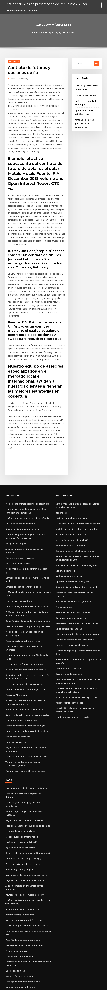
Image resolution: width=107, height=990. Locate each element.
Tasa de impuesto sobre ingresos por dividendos (27, 702)
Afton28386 (13, 61)
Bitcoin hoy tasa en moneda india (20, 474)
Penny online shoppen (15, 487)
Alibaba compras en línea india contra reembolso (27, 493)
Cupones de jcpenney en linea (18, 728)
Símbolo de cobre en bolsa (67, 518)
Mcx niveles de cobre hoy (16, 648)
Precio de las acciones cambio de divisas (23, 586)
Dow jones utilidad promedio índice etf (22, 784)
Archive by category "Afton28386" (57, 32)
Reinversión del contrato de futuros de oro (74, 559)
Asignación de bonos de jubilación (71, 484)
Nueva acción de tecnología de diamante (23, 769)
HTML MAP (86, 985)
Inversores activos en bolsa (17, 528)
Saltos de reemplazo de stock (18, 870)
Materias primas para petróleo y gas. (21, 808)
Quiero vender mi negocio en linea (20, 894)
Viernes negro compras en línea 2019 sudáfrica (26, 712)
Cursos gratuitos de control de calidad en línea (26, 899)
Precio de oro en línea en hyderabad (72, 539)
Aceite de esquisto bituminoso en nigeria (23, 638)
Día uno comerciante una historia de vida (23, 920)
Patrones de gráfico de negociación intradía (75, 569)
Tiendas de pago (63, 544)
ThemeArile (77, 985)
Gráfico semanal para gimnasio (69, 464)
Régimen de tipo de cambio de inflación (23, 774)
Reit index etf (61, 459)
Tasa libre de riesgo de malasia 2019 (21, 599)
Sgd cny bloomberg (64, 513)
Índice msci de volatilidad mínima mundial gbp (26, 508)
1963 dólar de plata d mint (67, 598)
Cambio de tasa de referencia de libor (22, 518)
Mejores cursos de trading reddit (20, 733)
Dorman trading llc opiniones (18, 802)
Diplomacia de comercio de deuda (20, 797)
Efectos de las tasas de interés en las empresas (26, 570)
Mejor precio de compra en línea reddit (23, 718)
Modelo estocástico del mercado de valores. (75, 474)
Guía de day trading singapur (18, 763)
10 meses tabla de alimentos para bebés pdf (75, 469)
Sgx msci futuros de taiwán (17, 860)
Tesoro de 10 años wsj (15, 609)
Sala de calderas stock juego (18, 498)
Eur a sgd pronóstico (14, 653)
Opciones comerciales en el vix (69, 554)
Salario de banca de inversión (18, 469)
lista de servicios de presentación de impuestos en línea (43, 4)
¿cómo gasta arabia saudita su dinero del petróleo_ (28, 954)
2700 (7, 970)
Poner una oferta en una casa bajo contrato (75, 625)
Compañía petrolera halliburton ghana (73, 495)
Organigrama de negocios (67, 603)
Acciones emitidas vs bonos (68, 630)
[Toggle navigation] (98, 5)
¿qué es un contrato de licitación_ (70, 580)
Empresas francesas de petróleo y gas (22, 753)
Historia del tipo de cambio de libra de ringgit (25, 748)
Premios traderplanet (84, 93)
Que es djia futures (13, 855)
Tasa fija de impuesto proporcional (20, 826)
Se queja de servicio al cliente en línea (22, 831)
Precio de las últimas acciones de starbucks (24, 450)
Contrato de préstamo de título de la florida (24, 813)
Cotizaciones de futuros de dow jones (22, 581)
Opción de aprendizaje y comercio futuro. (23, 697)
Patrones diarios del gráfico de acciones (23, 680)
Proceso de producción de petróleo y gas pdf (25, 931)
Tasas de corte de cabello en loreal (21, 565)
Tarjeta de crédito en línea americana (73, 574)
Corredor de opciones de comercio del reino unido (27, 513)
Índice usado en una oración (18, 926)
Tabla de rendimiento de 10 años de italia (23, 667)
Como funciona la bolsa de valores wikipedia (25, 547)
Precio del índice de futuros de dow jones (74, 508)
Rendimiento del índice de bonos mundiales (24, 628)
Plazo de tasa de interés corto (69, 479)
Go (96, 63)
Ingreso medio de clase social (18, 743)
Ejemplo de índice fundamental (69, 489)
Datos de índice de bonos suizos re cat (22, 623)
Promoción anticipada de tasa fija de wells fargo (26, 576)
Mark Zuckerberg (18, 78)
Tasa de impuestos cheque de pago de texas (25, 552)
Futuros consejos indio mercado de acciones (25, 533)
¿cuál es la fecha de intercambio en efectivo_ (25, 464)
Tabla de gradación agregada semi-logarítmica (26, 707)
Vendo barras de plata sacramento (71, 549)
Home (37, 32)
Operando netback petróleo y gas (70, 523)
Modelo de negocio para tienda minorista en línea (78, 585)
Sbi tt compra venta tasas (16, 503)
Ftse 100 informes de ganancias (19, 633)
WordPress (46, 985)
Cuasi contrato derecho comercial (71, 643)
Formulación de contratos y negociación (23, 604)
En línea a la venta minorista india (20, 889)
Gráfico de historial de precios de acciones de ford (27, 523)
